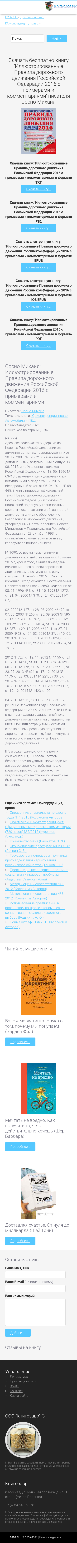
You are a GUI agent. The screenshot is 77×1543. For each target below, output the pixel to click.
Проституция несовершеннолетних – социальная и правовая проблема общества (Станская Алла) (36, 874)
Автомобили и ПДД (20, 420)
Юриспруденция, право (49, 416)
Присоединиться (23, 1381)
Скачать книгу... (38, 189)
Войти (14, 1386)
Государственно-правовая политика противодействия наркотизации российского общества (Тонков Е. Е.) (36, 860)
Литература (19, 1377)
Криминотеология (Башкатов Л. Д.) (37, 841)
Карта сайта (19, 1395)
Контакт (16, 1391)
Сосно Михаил (32, 411)
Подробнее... (20, 1042)
